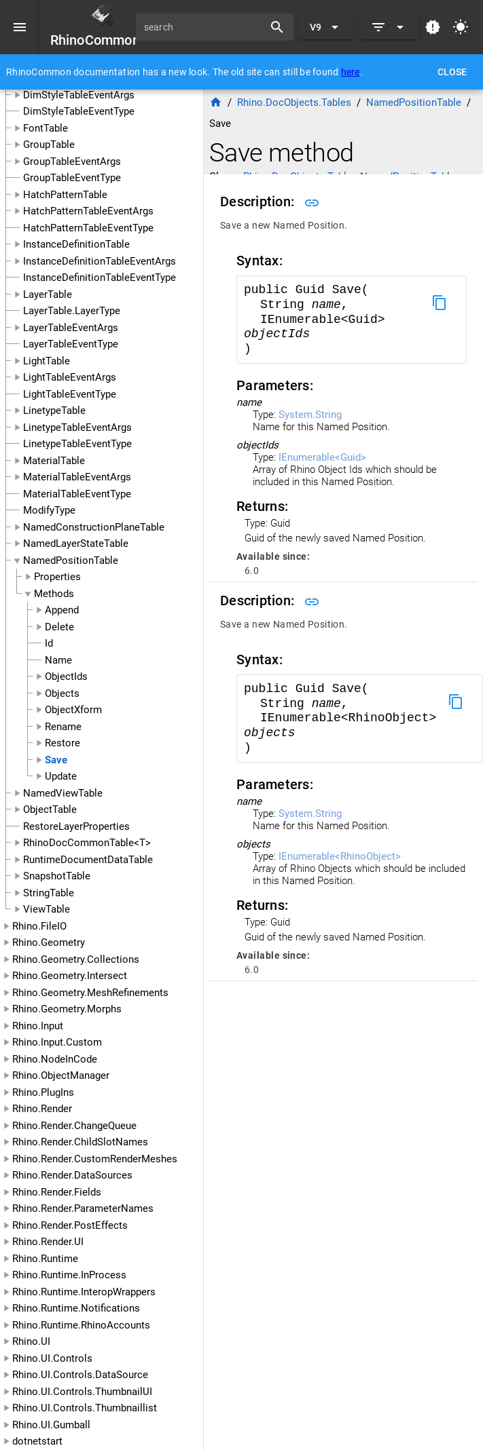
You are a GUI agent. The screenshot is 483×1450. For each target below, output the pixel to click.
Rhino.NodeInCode (54, 1059)
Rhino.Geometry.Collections (75, 959)
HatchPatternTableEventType (88, 228)
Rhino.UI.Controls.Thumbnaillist (84, 1408)
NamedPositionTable (70, 560)
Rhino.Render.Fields (56, 1192)
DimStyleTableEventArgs (79, 95)
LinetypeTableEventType (77, 444)
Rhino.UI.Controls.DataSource (80, 1375)
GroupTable (49, 144)
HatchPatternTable (65, 195)
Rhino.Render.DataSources (72, 1175)
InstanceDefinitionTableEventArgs (99, 261)
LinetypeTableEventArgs (77, 427)
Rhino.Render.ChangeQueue (74, 1126)
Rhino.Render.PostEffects (70, 1225)
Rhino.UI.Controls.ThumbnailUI (82, 1392)
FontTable (45, 128)
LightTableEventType (69, 394)
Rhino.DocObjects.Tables (294, 102)
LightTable (46, 361)
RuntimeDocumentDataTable (88, 860)
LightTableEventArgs (69, 377)
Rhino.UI (31, 1341)
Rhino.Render (42, 1109)
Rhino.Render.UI (48, 1242)
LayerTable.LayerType (71, 311)
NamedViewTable (63, 793)
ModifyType (49, 510)
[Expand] (389, 27)
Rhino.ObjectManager (60, 1075)
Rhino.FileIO (39, 926)
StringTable (48, 893)
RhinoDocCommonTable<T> (87, 843)
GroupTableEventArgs (72, 161)
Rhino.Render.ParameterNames (83, 1208)
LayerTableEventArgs (70, 328)
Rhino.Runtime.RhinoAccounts (81, 1325)
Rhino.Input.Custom (57, 1042)
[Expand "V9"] (326, 27)
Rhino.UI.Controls (52, 1358)
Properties (57, 577)
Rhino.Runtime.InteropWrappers (84, 1292)
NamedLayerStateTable (75, 543)
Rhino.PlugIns (43, 1092)
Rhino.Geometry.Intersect (69, 976)
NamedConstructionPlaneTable (93, 527)
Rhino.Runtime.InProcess (69, 1275)
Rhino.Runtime (45, 1259)
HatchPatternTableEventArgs (88, 211)
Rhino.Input (37, 1026)
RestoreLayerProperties (76, 826)
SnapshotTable (56, 876)
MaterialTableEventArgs (77, 477)
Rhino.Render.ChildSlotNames (80, 1142)
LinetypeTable (54, 410)
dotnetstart (37, 1441)
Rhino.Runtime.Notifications (76, 1308)
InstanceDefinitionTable (76, 244)
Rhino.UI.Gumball (51, 1425)
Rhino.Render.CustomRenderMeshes (94, 1159)
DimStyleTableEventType (79, 111)
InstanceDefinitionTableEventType (99, 277)
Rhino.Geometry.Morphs (67, 1009)
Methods (54, 594)
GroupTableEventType (72, 178)
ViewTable (46, 909)
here (350, 71)
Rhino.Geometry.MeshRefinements (90, 993)
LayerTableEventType (70, 344)
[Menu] (19, 27)
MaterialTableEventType (77, 494)
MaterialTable (54, 461)
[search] (204, 27)
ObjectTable (50, 809)
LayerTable (47, 294)
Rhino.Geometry (48, 942)
